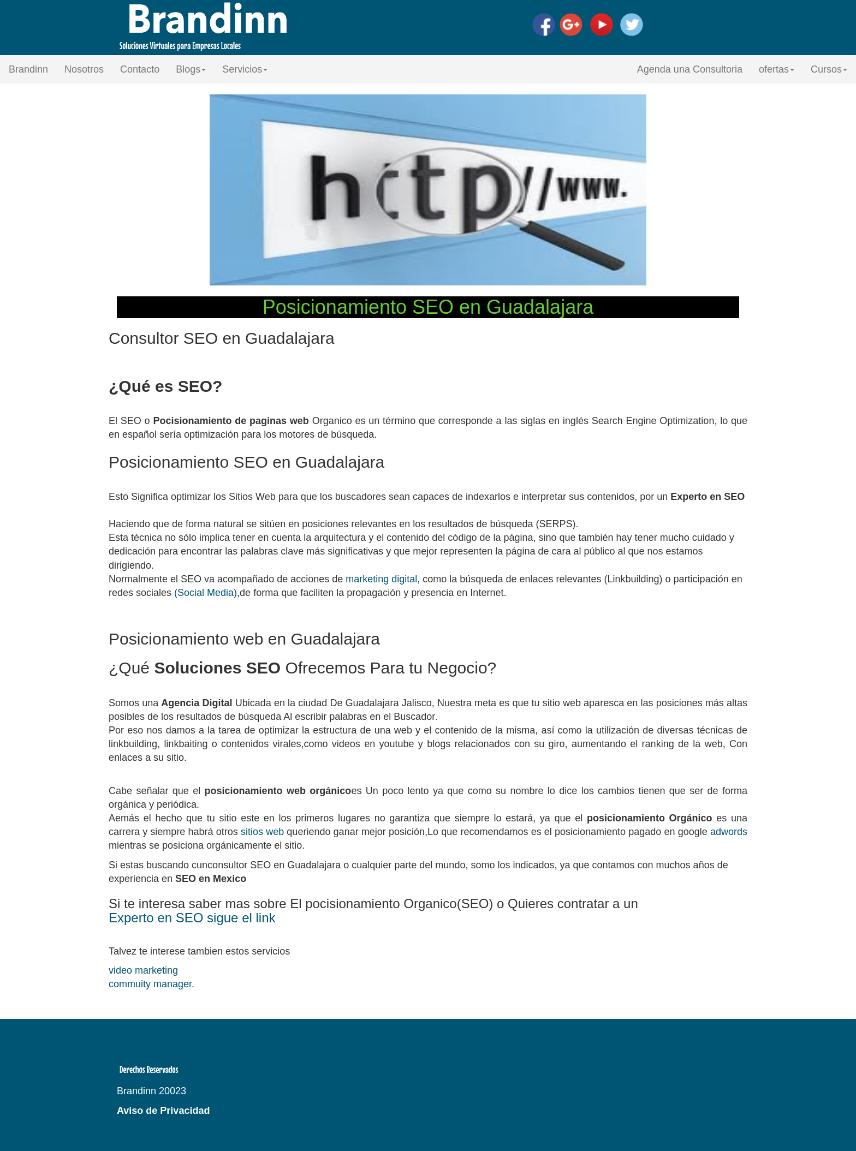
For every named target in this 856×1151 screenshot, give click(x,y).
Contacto (139, 69)
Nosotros (84, 69)
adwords (728, 831)
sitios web (262, 831)
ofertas (776, 69)
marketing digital (381, 579)
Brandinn (28, 69)
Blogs (191, 69)
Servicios (245, 69)
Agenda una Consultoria (689, 69)
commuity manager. (151, 984)
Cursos (829, 69)
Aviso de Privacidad (163, 1110)
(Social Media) (205, 592)
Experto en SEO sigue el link (192, 917)
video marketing (143, 970)
